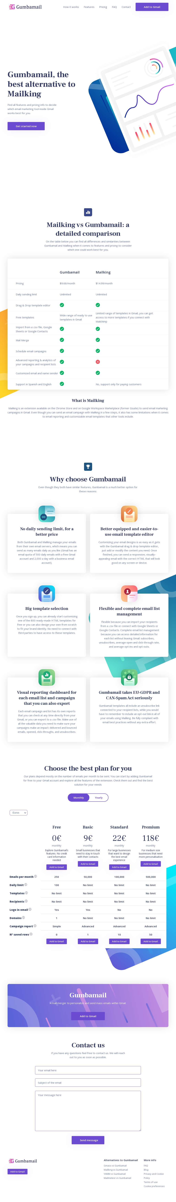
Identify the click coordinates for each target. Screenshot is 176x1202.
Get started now (26, 126)
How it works (71, 7)
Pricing (103, 7)
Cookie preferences (154, 1186)
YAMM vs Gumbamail (115, 1173)
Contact (126, 7)
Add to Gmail (152, 7)
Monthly (79, 797)
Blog (146, 1169)
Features (89, 7)
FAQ (114, 7)
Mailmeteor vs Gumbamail (117, 1177)
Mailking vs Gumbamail (116, 1169)
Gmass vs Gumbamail (115, 1165)
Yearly (99, 797)
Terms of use (151, 1182)
